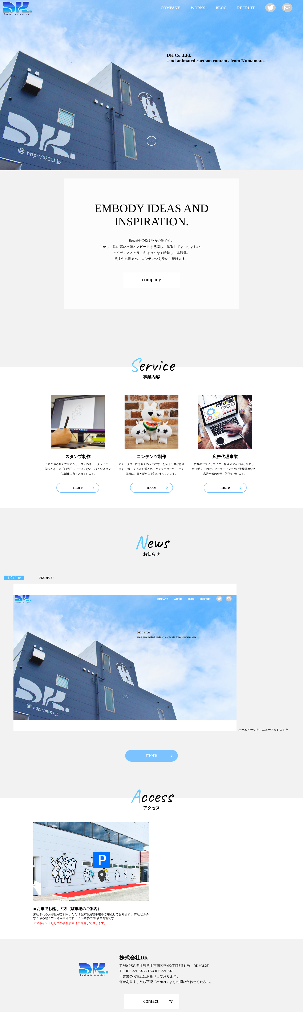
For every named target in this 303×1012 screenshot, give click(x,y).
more (77, 487)
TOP (151, 988)
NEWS (161, 966)
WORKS (198, 8)
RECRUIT (246, 8)
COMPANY (170, 8)
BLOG (221, 8)
